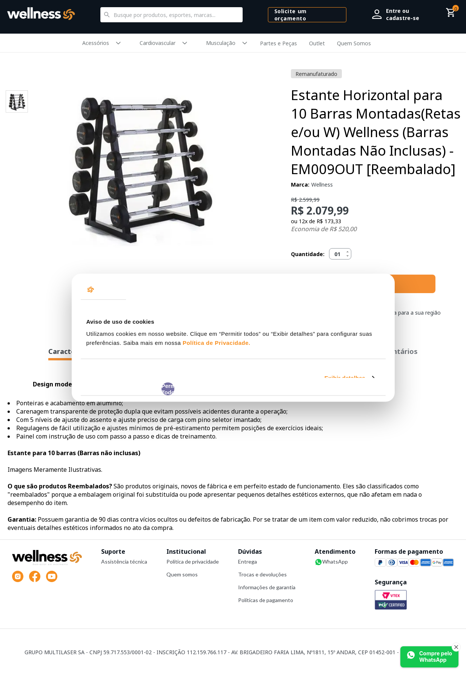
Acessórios (95, 42)
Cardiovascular (157, 42)
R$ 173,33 (329, 221)
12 (303, 221)
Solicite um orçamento (290, 15)
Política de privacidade (192, 561)
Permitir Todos (168, 388)
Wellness (322, 184)
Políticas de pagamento (265, 600)
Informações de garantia (266, 587)
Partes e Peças (278, 43)
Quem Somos (354, 43)
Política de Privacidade (216, 342)
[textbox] (171, 14)
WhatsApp (331, 562)
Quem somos (182, 574)
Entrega (247, 561)
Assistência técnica (124, 561)
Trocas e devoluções (262, 574)
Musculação (220, 42)
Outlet (317, 43)
